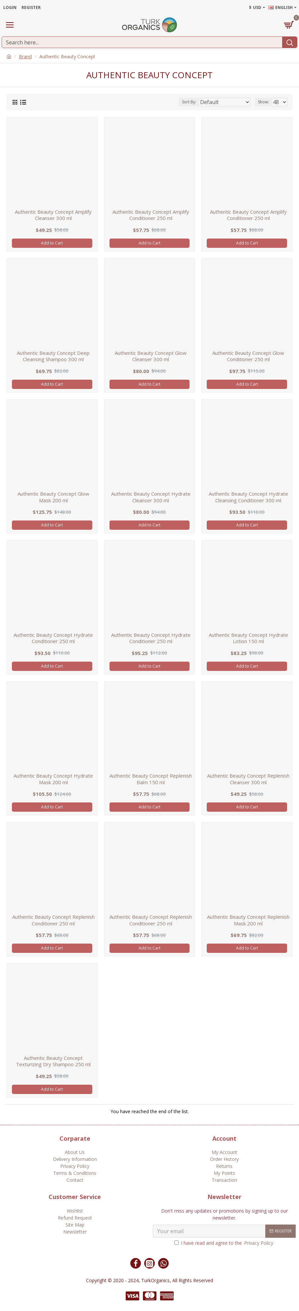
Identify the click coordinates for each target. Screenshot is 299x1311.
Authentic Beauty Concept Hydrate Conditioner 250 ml (53, 638)
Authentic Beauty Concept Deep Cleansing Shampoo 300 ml (53, 356)
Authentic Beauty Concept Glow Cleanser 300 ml (151, 356)
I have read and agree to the (224, 1242)
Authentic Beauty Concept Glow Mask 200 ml (53, 497)
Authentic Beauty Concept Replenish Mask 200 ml (248, 920)
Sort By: (189, 102)
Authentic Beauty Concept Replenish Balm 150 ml (150, 779)
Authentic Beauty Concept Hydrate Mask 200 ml (53, 779)
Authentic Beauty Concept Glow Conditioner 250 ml (248, 356)
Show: (263, 102)
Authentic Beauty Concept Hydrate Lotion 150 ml (248, 638)
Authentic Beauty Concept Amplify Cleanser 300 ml (53, 215)
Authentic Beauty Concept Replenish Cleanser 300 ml (248, 779)
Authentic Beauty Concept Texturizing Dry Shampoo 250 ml (53, 1061)
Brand (25, 56)
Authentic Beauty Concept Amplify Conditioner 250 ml (150, 215)
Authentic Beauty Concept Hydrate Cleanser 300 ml (151, 497)
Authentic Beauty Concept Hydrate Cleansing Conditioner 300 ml (248, 497)
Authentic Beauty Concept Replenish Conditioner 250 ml (53, 920)
